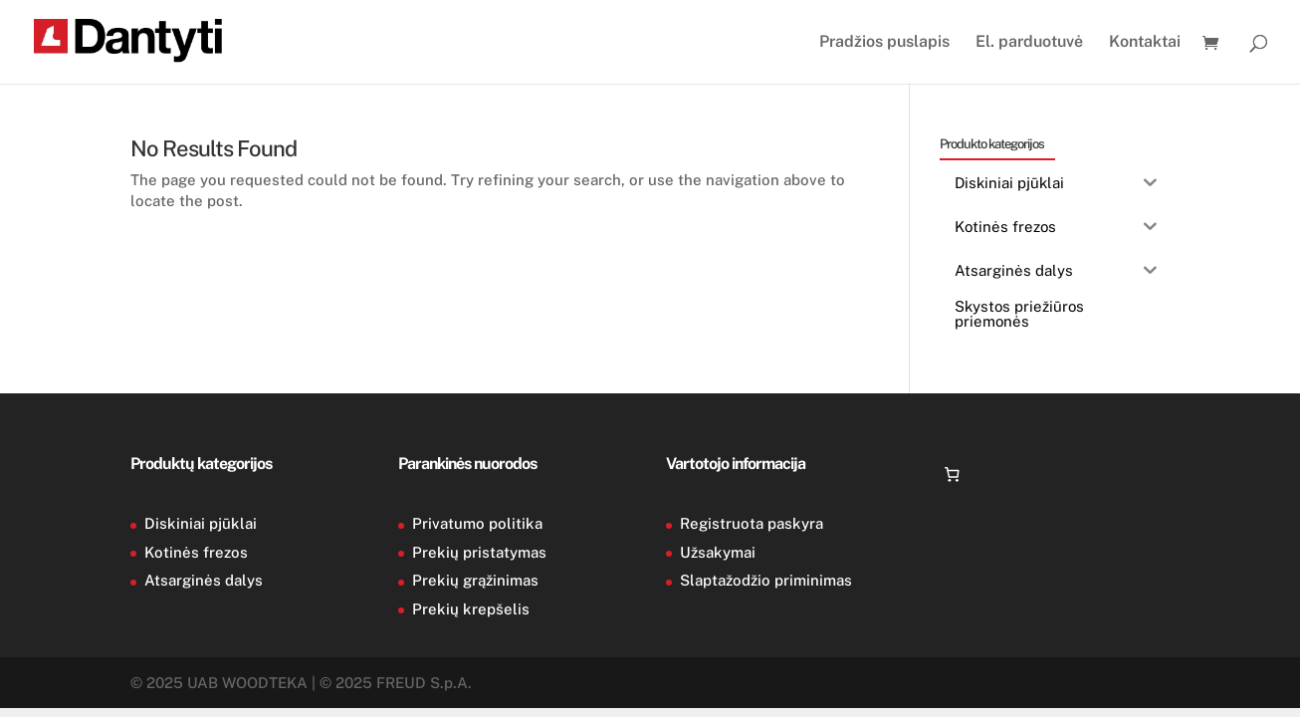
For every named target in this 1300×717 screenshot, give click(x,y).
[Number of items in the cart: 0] (953, 475)
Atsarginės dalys (203, 580)
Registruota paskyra (751, 523)
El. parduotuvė (1029, 43)
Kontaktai (1145, 43)
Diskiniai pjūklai (200, 523)
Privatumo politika (477, 523)
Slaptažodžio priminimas (766, 580)
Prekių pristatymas (479, 552)
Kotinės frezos (196, 552)
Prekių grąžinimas (475, 580)
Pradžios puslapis (884, 43)
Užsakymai (718, 552)
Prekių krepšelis (471, 608)
